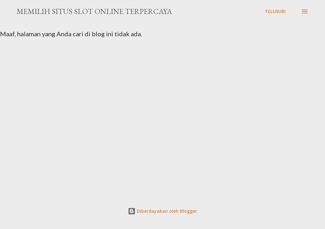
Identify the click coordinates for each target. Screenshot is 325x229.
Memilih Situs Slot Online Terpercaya (94, 11)
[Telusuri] (275, 11)
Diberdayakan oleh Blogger (162, 211)
